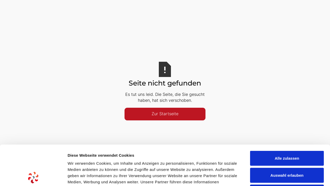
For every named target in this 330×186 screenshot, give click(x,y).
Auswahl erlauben (286, 135)
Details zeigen (274, 176)
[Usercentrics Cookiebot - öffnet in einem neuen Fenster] (33, 176)
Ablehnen (287, 152)
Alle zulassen (287, 118)
